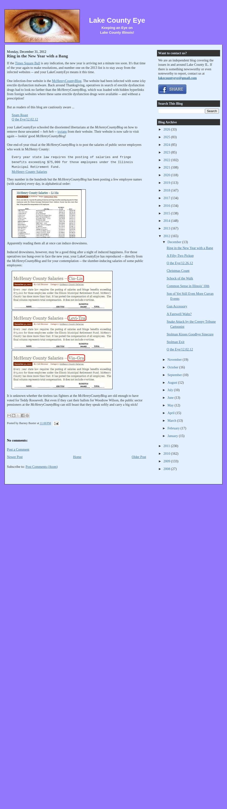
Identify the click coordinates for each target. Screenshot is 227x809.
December (175, 242)
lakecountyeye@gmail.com (177, 78)
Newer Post (15, 457)
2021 (167, 167)
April (171, 413)
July (171, 390)
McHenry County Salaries (29, 172)
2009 (167, 461)
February (174, 428)
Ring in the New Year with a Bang (37, 56)
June (171, 397)
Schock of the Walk (180, 278)
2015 (167, 213)
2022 (167, 160)
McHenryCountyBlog (66, 81)
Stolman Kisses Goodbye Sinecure (190, 334)
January (173, 436)
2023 (167, 152)
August (173, 382)
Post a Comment (18, 449)
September (175, 375)
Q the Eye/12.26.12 (180, 263)
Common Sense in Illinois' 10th (188, 286)
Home (77, 457)
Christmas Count (178, 271)
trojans (62, 131)
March (172, 420)
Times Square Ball (27, 63)
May (171, 405)
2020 (167, 175)
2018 (167, 190)
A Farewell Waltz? (179, 314)
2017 (167, 198)
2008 (167, 469)
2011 (167, 446)
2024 (167, 145)
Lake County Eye (117, 20)
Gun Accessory (177, 306)
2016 (167, 206)
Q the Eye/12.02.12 (25, 119)
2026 (167, 129)
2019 (167, 183)
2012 (167, 236)
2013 (167, 228)
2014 (167, 221)
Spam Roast (20, 115)
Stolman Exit (175, 342)
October (173, 367)
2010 (167, 453)
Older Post (139, 457)
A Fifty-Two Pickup (180, 255)
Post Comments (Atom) (42, 467)
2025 (167, 137)
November (175, 359)
